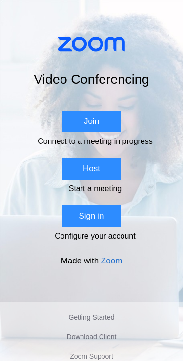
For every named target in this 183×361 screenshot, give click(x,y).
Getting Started (91, 317)
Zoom (111, 260)
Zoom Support (91, 356)
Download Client (92, 337)
